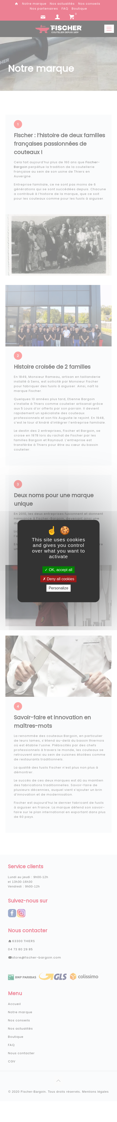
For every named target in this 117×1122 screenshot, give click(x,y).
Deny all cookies (58, 579)
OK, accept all (58, 570)
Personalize (58, 588)
